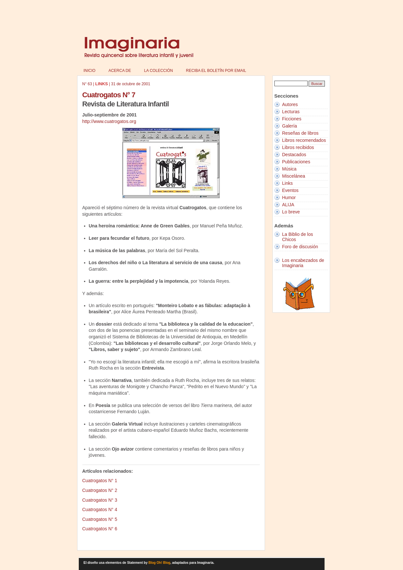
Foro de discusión (300, 246)
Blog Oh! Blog (159, 562)
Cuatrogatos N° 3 (100, 500)
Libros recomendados (304, 140)
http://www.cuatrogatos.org (109, 121)
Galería (289, 126)
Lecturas (291, 111)
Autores (290, 104)
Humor (289, 197)
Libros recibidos (298, 147)
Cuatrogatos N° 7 (108, 95)
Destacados (294, 154)
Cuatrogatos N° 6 (100, 528)
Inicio (90, 70)
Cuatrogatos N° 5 (100, 519)
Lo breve (291, 211)
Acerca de (119, 70)
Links (287, 183)
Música (289, 168)
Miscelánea (293, 176)
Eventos (290, 190)
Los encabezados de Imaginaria (303, 263)
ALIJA (288, 204)
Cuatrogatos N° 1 (100, 480)
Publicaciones (296, 161)
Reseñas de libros (300, 133)
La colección (158, 70)
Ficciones (291, 118)
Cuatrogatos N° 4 (100, 509)
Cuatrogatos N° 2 (100, 490)
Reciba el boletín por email (216, 70)
